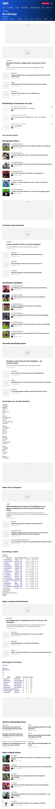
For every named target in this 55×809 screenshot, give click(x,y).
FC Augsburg (7, 573)
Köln (16, 581)
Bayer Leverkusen (8, 568)
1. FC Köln (6, 581)
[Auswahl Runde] (5, 406)
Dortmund (17, 561)
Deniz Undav (6, 678)
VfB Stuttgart (7, 564)
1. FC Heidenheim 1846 (9, 586)
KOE (21, 581)
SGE (21, 571)
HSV (21, 576)
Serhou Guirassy (7, 680)
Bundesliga (4, 407)
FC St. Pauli (6, 588)
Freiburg (16, 569)
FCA (21, 573)
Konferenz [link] (38, 18)
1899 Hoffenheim (8, 566)
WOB (21, 585)
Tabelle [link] (26, 18)
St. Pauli (16, 588)
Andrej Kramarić (7, 687)
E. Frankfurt (17, 571)
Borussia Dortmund (8, 561)
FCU (21, 578)
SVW (21, 583)
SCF (21, 569)
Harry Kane (4, 668)
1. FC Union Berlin (8, 578)
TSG (21, 566)
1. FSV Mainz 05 (7, 574)
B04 (21, 568)
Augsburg (17, 573)
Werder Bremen (7, 583)
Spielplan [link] (19, 18)
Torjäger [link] (45, 18)
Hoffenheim (17, 566)
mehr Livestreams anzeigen (10, 135)
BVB (21, 561)
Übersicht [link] (5, 18)
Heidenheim (17, 586)
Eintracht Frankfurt (8, 571)
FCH (21, 586)
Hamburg (17, 576)
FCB (21, 559)
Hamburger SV (7, 576)
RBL (21, 563)
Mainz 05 (17, 574)
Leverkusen (17, 568)
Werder (16, 583)
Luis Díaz (6, 683)
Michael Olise (7, 685)
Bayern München (8, 559)
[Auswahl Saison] (5, 404)
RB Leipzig (6, 563)
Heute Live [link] (12, 18)
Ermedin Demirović (8, 690)
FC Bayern (17, 559)
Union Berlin (17, 578)
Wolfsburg (17, 585)
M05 (21, 574)
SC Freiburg (6, 569)
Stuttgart (17, 564)
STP (21, 588)
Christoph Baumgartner (9, 689)
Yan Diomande (7, 692)
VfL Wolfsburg (7, 585)
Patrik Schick (6, 682)
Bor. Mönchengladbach (9, 579)
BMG (21, 579)
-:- (2, 414)
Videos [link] (32, 18)
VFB (21, 564)
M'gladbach (17, 579)
